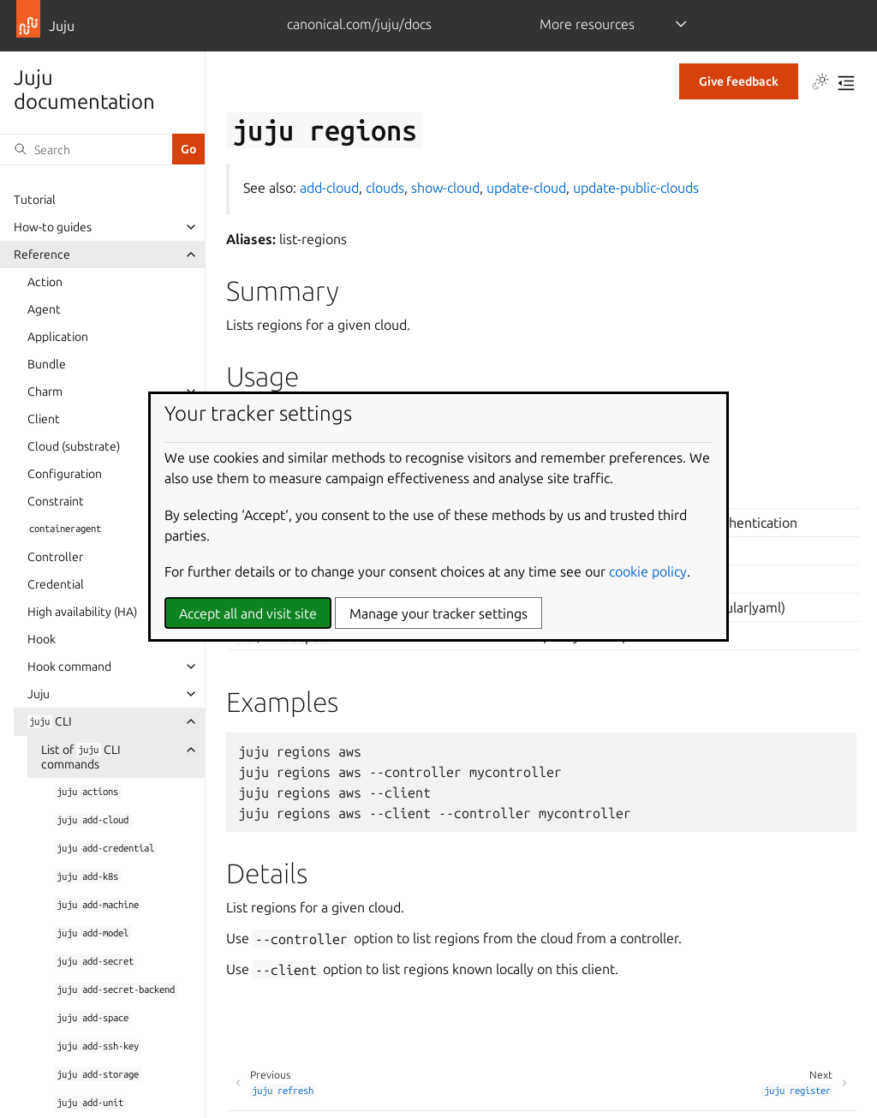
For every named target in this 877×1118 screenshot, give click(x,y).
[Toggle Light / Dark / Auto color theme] (820, 83)
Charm (45, 391)
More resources (587, 24)
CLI (49, 721)
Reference (42, 254)
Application (57, 337)
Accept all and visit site (248, 613)
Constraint (55, 501)
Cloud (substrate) (73, 446)
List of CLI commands (81, 757)
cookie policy (648, 571)
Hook (41, 639)
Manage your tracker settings (438, 613)
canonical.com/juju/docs (359, 24)
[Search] (86, 149)
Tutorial (35, 199)
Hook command (69, 666)
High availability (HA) (82, 612)
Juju (38, 694)
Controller (55, 557)
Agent (44, 309)
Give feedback (739, 81)
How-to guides (53, 227)
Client (43, 419)
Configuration (64, 474)
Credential (55, 584)
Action (45, 282)
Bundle (46, 364)
